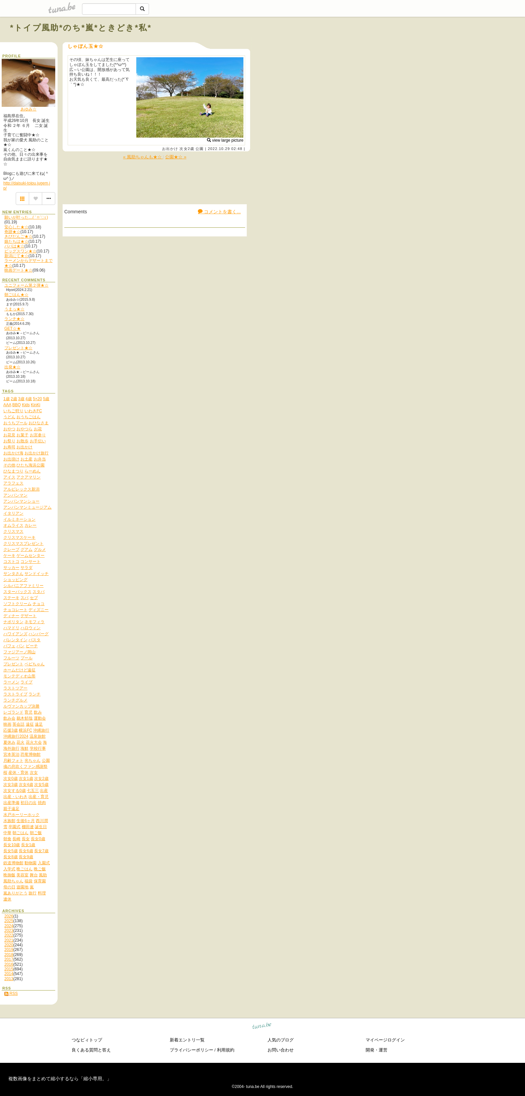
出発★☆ (12, 367)
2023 (8, 930)
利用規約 (225, 1049)
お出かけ (170, 149)
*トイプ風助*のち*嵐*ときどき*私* (81, 27)
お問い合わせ (281, 1049)
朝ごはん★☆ (16, 294)
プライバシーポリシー (191, 1049)
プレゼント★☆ (18, 348)
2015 (8, 969)
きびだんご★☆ (18, 236)
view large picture (225, 140)
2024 (8, 926)
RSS (11, 993)
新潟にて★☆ (16, 255)
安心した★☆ (16, 227)
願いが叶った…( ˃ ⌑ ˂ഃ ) (26, 217)
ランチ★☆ (14, 318)
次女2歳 (186, 149)
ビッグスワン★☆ (20, 251)
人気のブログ (281, 1039)
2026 (8, 916)
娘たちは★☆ (16, 241)
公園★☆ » (175, 156)
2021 (8, 940)
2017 (8, 959)
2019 (8, 949)
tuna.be (262, 1026)
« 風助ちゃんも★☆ (143, 156)
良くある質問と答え (91, 1049)
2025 (8, 921)
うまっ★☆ (14, 309)
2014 (8, 973)
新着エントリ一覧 (187, 1039)
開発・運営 (376, 1049)
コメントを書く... (219, 211)
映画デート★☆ (18, 270)
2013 (8, 978)
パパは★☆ (14, 246)
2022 (8, 935)
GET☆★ (12, 328)
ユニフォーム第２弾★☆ (26, 285)
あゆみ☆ (28, 109)
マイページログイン (385, 1039)
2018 (8, 954)
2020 (8, 945)
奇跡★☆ (12, 231)
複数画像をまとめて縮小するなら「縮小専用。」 (59, 1078)
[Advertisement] (438, 43)
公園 (200, 149)
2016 (8, 964)
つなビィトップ (87, 1039)
